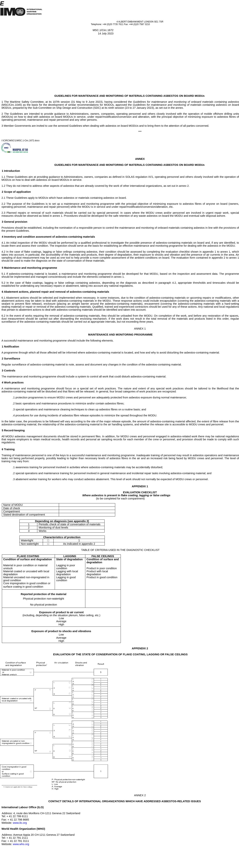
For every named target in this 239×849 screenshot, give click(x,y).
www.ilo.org (20, 822)
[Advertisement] (119, 66)
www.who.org (21, 844)
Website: (7, 822)
